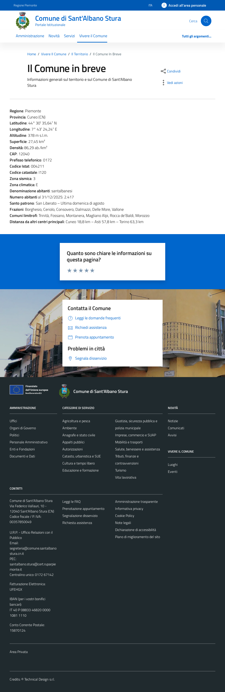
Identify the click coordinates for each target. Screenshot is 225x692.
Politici (14, 435)
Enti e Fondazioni (22, 449)
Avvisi (172, 435)
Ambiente (69, 428)
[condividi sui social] (170, 71)
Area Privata (19, 651)
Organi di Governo (23, 428)
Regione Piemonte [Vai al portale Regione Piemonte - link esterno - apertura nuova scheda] (25, 5)
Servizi (69, 36)
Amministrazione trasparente (136, 501)
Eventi (172, 471)
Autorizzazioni (72, 449)
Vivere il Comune (93, 36)
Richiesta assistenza (77, 522)
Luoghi (173, 464)
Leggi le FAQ (71, 501)
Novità (54, 36)
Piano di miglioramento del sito (137, 536)
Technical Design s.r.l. (39, 679)
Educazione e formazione (80, 470)
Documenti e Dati (22, 456)
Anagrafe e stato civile (78, 435)
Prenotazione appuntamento (83, 508)
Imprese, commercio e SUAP (135, 435)
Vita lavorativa (125, 477)
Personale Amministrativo (28, 442)
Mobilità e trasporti (129, 442)
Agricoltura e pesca (76, 421)
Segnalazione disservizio (80, 515)
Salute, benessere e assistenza (137, 449)
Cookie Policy (124, 515)
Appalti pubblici (73, 442)
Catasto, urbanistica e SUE (81, 456)
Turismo (120, 470)
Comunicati (176, 428)
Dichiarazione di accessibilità (135, 529)
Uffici (13, 421)
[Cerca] (206, 21)
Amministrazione (30, 36)
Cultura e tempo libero (78, 463)
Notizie (173, 421)
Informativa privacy (129, 508)
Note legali (123, 522)
